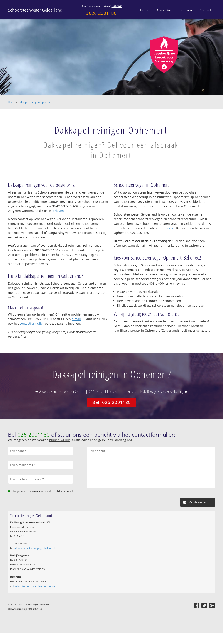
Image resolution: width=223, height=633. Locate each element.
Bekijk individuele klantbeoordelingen (33, 585)
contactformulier (32, 323)
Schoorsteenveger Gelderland (35, 10)
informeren (166, 228)
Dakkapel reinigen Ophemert (35, 102)
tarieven (58, 211)
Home (11, 102)
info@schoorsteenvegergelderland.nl (34, 548)
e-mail (76, 319)
